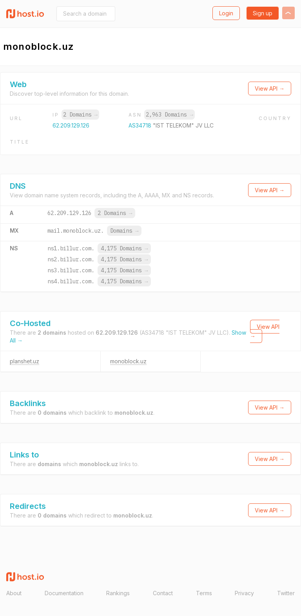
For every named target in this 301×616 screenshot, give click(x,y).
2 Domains (80, 114)
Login (226, 13)
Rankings (118, 593)
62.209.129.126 (71, 125)
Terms (204, 593)
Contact (163, 593)
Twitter (286, 593)
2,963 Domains (169, 114)
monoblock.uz (128, 361)
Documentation (64, 593)
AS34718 (141, 125)
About (14, 593)
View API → (270, 88)
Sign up (262, 13)
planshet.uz (24, 361)
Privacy (244, 593)
